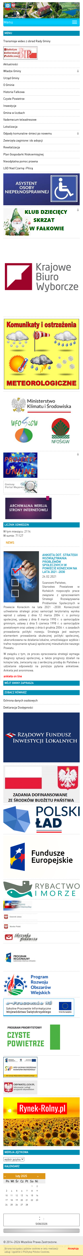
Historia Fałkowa (14, 92)
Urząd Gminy (11, 78)
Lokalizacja (10, 126)
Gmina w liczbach (14, 113)
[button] (78, 71)
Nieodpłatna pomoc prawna (20, 161)
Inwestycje (9, 105)
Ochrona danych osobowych (20, 700)
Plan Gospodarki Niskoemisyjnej (23, 154)
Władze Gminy (12, 71)
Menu (8, 22)
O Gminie (8, 85)
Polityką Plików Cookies (36, 1252)
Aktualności (10, 64)
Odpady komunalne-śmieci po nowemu (27, 133)
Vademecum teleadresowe (20, 119)
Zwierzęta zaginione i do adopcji (23, 140)
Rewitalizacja (11, 147)
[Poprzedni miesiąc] (5, 1176)
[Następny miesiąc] (38, 1176)
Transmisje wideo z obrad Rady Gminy (26, 41)
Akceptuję (73, 1248)
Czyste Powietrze (14, 98)
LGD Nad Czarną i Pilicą (18, 168)
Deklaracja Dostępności (18, 707)
